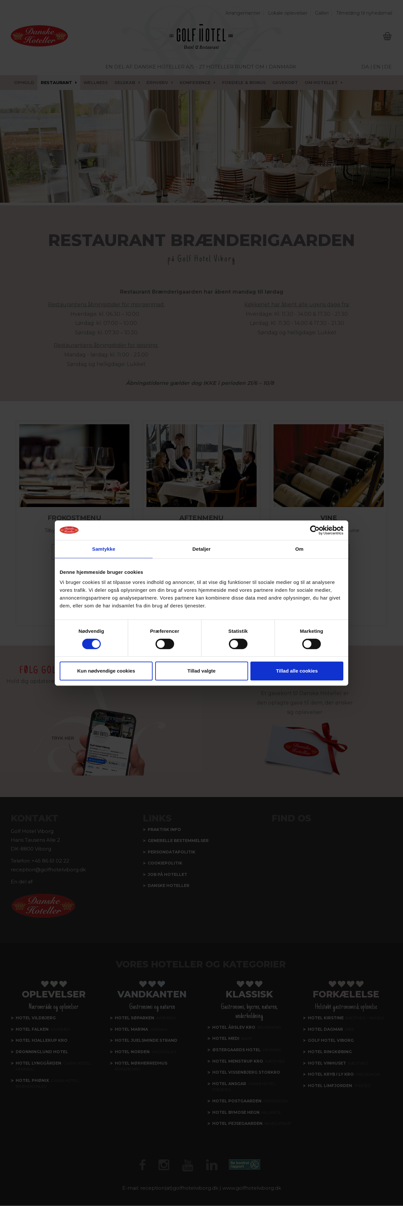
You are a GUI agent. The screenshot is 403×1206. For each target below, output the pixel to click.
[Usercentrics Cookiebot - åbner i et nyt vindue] (314, 530)
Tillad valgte (201, 671)
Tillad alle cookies (297, 671)
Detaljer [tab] (201, 549)
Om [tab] (299, 549)
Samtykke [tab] (103, 549)
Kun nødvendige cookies (106, 671)
